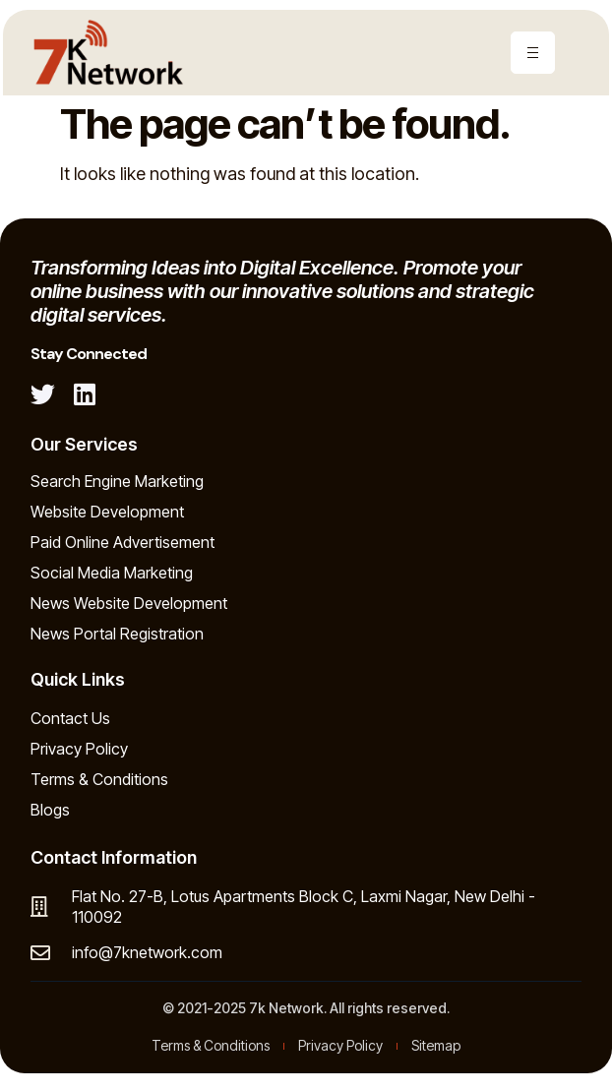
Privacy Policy (79, 748)
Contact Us (70, 718)
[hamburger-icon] (533, 52)
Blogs (50, 809)
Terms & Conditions (99, 779)
